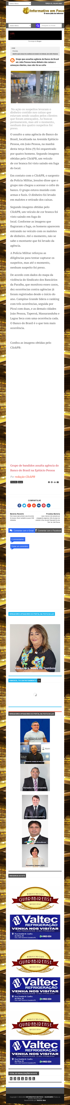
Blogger (39, 41)
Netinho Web (41, 1100)
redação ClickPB (25, 477)
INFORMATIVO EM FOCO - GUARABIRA (39, 1097)
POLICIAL (15, 51)
